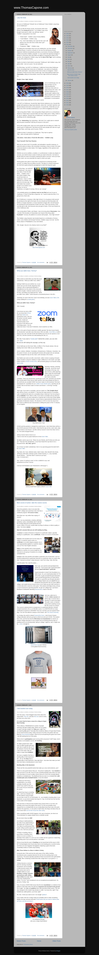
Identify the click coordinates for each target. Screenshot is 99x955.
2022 (67, 42)
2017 (67, 89)
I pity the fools (21, 18)
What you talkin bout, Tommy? (27, 271)
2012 (67, 100)
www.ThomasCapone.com (31, 7)
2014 (67, 96)
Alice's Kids (20, 363)
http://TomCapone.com (39, 247)
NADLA (24, 314)
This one (26, 716)
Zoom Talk (48, 486)
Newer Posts (21, 941)
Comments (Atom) (28, 944)
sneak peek (31, 299)
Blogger (58, 950)
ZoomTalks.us (53, 332)
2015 (67, 94)
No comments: (41, 262)
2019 (67, 85)
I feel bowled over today (25, 708)
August (69, 55)
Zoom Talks (45, 436)
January (69, 80)
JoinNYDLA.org (35, 645)
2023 (67, 40)
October (69, 50)
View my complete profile (70, 129)
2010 (67, 104)
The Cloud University (52, 612)
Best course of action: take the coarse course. (32, 503)
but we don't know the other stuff (35, 810)
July (68, 57)
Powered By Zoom (39, 615)
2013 (67, 98)
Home (39, 941)
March (69, 65)
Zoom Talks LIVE (54, 297)
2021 (67, 44)
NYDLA (29, 313)
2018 (67, 87)
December (70, 46)
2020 (67, 83)
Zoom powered (26, 734)
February (69, 68)
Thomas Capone (70, 117)
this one (36, 716)
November (70, 48)
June (68, 59)
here (21, 340)
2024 (67, 37)
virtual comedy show (31, 361)
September (70, 52)
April (68, 63)
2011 (67, 102)
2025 (67, 35)
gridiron (44, 894)
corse (21, 624)
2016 (67, 91)
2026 (67, 33)
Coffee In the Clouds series (43, 383)
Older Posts (56, 941)
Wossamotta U (39, 589)
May (68, 61)
